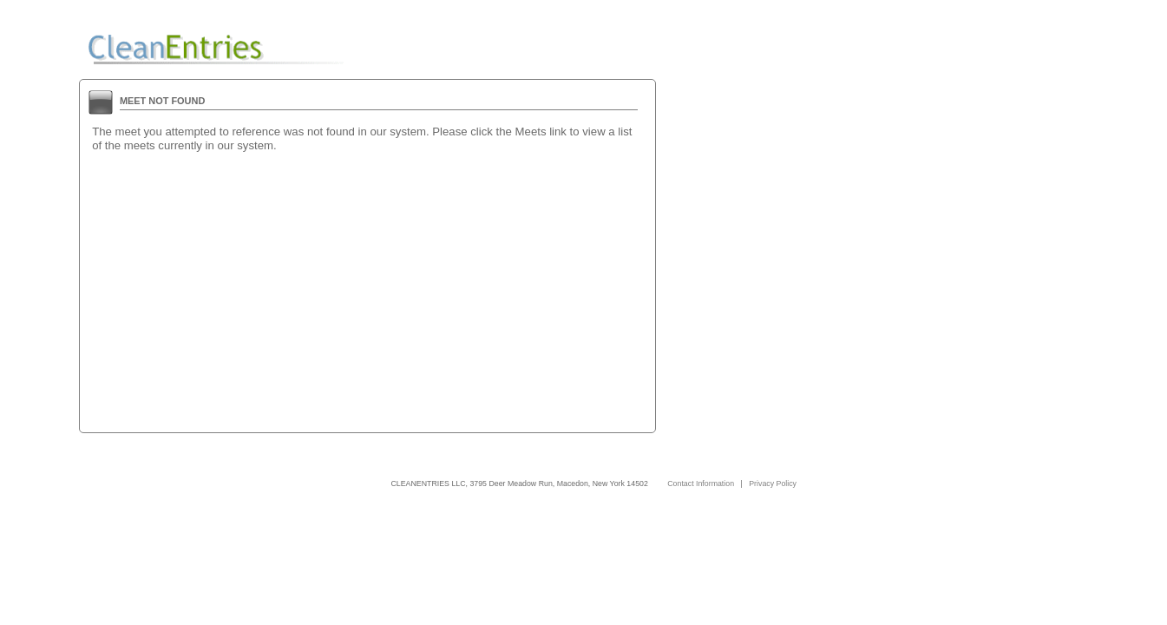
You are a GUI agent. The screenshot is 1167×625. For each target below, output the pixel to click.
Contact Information (700, 483)
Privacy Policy (773, 483)
